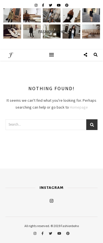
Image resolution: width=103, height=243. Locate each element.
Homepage (79, 107)
